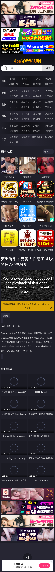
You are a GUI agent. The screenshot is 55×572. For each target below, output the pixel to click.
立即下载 (44, 565)
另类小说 (25, 130)
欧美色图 (37, 114)
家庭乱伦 (25, 125)
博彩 (3, 81)
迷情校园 (14, 130)
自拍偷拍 (25, 90)
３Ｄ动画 (49, 90)
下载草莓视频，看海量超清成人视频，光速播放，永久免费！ (28, 306)
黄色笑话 (37, 130)
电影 (3, 104)
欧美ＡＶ (37, 90)
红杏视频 (49, 137)
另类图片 (49, 119)
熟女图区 (37, 119)
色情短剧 (14, 142)
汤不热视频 (37, 137)
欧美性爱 (49, 102)
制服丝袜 (14, 107)
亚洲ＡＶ (14, 90)
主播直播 (37, 95)
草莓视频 (25, 137)
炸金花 (25, 84)
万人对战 (37, 79)
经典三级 (25, 107)
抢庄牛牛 (49, 84)
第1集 (5, 315)
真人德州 (25, 79)
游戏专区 (49, 79)
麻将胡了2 (13, 84)
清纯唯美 (25, 119)
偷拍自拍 (25, 102)
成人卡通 (37, 102)
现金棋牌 (37, 84)
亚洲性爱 (14, 102)
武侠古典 (49, 125)
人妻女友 (37, 125)
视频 (3, 92)
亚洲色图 (25, 114)
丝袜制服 (25, 95)
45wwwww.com (27, 61)
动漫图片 (49, 114)
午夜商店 (14, 137)
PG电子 (13, 79)
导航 (3, 139)
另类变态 (49, 107)
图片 (3, 116)
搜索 (48, 68)
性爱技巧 (49, 130)
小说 (3, 127)
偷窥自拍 (14, 114)
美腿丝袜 (14, 119)
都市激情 (14, 125)
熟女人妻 (14, 95)
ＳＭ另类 (49, 95)
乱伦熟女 (37, 107)
